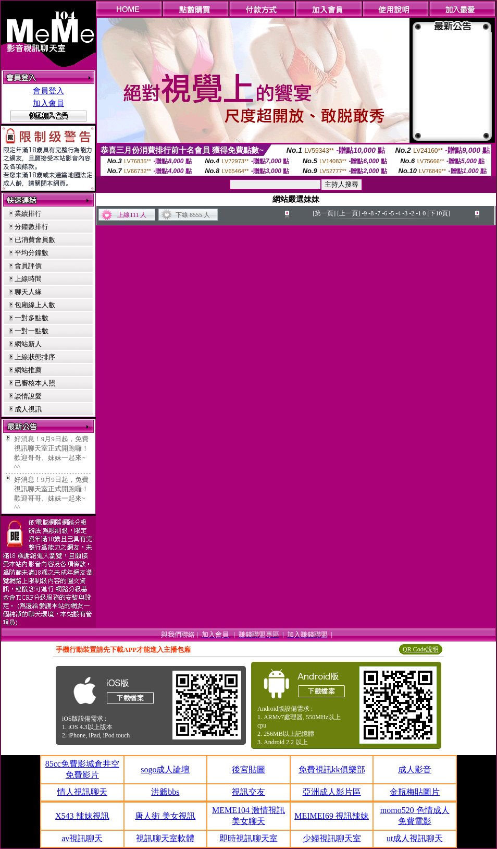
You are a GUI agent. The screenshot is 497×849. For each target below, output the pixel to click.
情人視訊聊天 (82, 791)
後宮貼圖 (248, 769)
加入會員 (48, 103)
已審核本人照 (35, 383)
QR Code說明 (421, 649)
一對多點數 (31, 318)
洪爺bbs (165, 791)
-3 (404, 213)
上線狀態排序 (35, 357)
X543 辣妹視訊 (82, 815)
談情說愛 (28, 396)
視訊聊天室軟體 (165, 838)
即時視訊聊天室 (248, 838)
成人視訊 (28, 409)
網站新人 (28, 344)
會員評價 (28, 266)
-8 (371, 213)
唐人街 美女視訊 (165, 815)
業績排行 (28, 213)
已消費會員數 (35, 240)
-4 (398, 213)
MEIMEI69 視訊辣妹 (331, 815)
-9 (364, 213)
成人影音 (414, 769)
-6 (384, 213)
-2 (411, 213)
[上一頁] (348, 213)
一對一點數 (31, 331)
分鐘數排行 (31, 227)
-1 (418, 213)
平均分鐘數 (31, 253)
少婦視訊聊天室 (332, 838)
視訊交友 (248, 791)
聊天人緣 (28, 292)
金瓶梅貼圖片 (415, 791)
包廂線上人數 (35, 305)
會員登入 (48, 91)
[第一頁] (324, 213)
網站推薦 (28, 370)
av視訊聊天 (82, 838)
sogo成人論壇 (165, 769)
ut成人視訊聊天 (415, 838)
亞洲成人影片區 (332, 791)
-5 (391, 213)
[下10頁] (438, 213)
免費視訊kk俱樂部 (332, 769)
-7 (377, 213)
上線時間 (28, 279)
